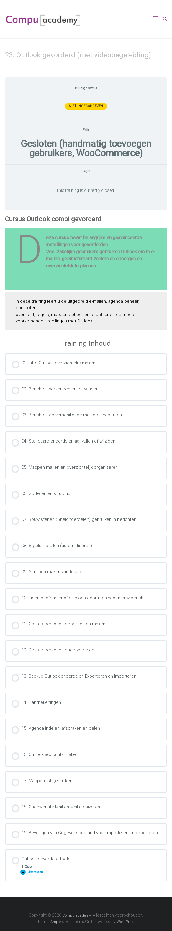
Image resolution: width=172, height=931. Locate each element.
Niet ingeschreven (86, 106)
